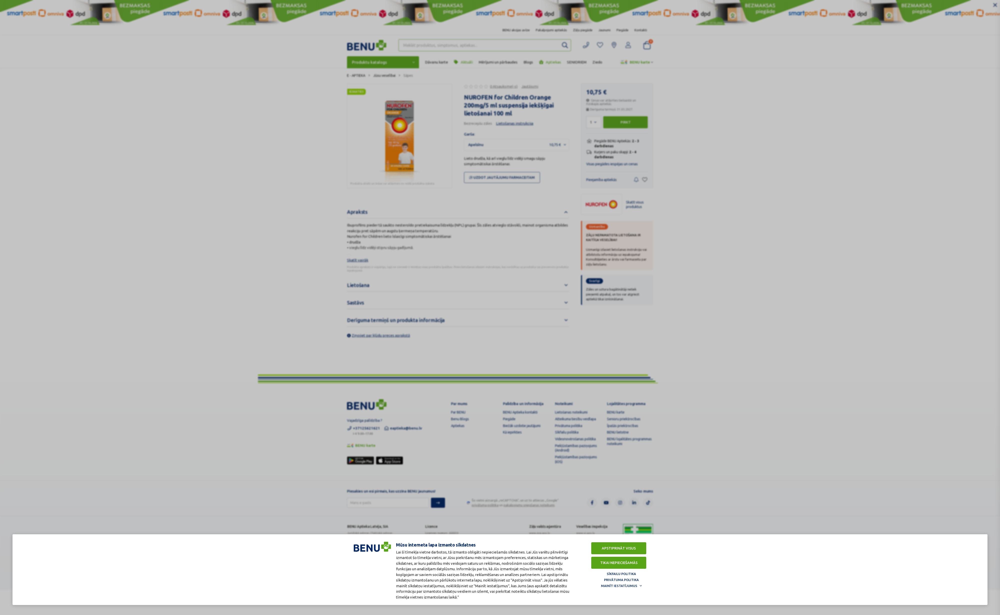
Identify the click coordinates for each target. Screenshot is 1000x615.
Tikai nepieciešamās (619, 562)
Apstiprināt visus (619, 548)
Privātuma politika (621, 579)
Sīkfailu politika (621, 573)
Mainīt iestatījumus (619, 585)
